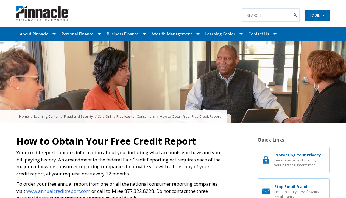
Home (24, 116)
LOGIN (317, 15)
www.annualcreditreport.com (58, 191)
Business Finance (123, 34)
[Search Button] (296, 15)
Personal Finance (77, 34)
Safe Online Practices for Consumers (126, 116)
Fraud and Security (78, 116)
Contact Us (259, 34)
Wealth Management (172, 34)
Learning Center (220, 34)
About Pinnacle (34, 34)
